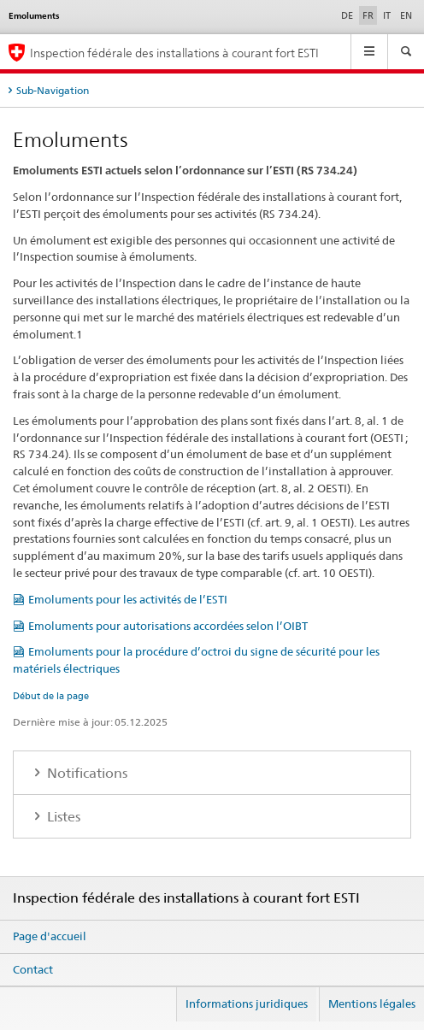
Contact (33, 969)
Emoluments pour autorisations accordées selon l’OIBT (168, 626)
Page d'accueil (49, 936)
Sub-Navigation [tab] (52, 90)
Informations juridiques (247, 1003)
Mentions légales (371, 1003)
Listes (62, 817)
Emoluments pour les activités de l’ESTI (127, 599)
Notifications (85, 773)
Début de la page (51, 696)
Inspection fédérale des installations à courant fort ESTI (174, 52)
